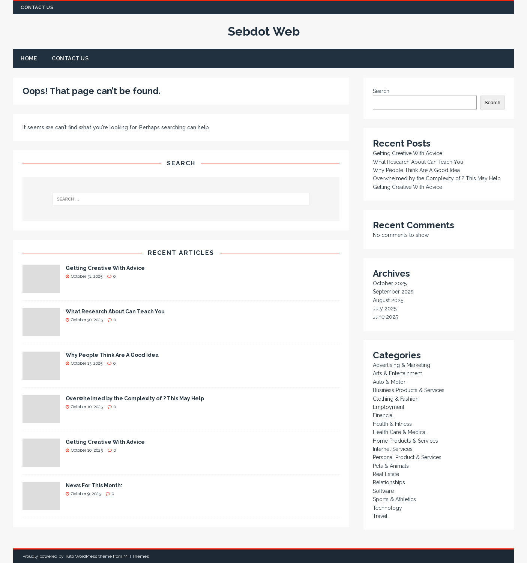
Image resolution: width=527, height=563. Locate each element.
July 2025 (384, 308)
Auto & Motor (389, 382)
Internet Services (393, 449)
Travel (380, 516)
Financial (383, 415)
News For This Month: (94, 485)
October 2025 (390, 283)
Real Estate (386, 474)
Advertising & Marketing (401, 365)
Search (381, 91)
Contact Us (37, 7)
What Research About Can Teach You (115, 311)
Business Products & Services (408, 390)
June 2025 (385, 317)
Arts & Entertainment (397, 373)
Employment (388, 407)
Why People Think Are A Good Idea (112, 355)
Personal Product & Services (407, 457)
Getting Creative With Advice (105, 268)
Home (29, 58)
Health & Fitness (392, 424)
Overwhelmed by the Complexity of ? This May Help (135, 398)
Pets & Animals (391, 466)
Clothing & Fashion (396, 399)
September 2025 (393, 292)
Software (383, 491)
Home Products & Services (405, 441)
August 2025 (388, 300)
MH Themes (136, 556)
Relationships (389, 482)
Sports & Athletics (394, 499)
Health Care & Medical (400, 432)
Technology (387, 508)
